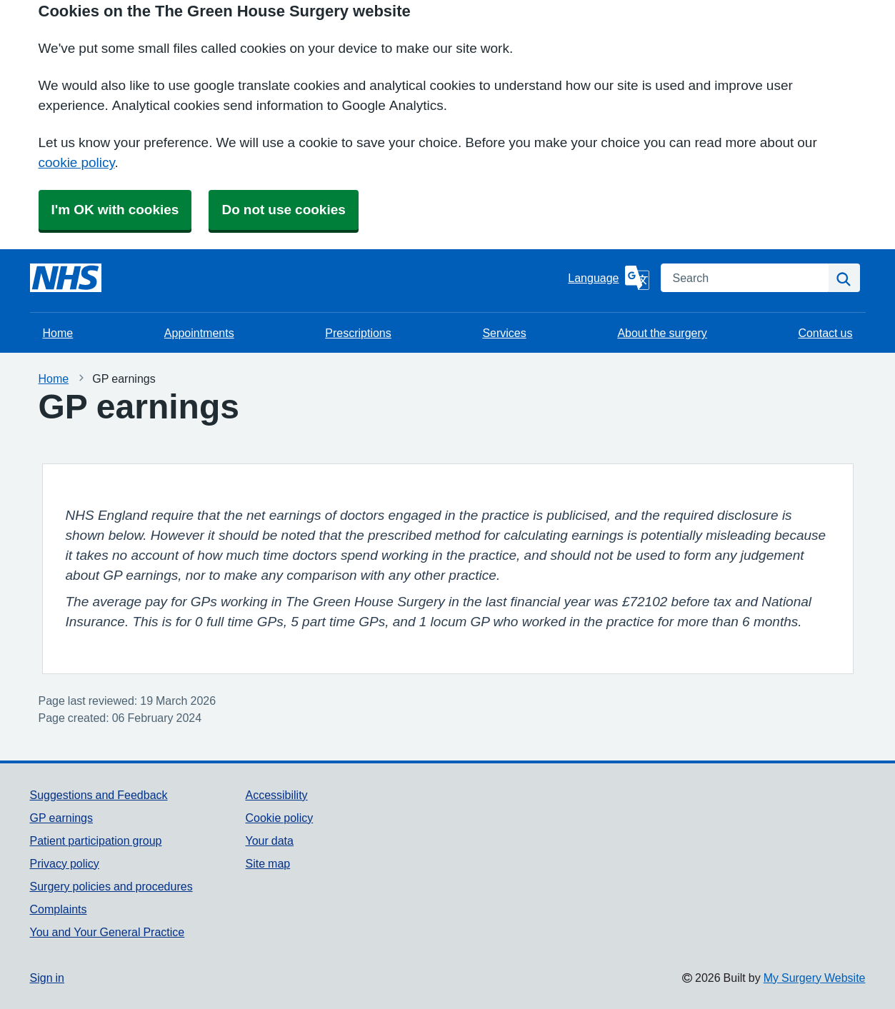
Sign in (47, 977)
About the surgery (661, 332)
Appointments (199, 332)
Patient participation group (96, 840)
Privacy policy (64, 863)
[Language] (608, 277)
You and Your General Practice (107, 932)
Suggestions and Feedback (99, 794)
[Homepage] (65, 277)
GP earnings (62, 817)
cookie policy (77, 162)
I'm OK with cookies (115, 209)
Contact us (825, 332)
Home (58, 332)
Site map (267, 863)
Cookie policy (279, 817)
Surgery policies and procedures (111, 886)
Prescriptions (358, 332)
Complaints (58, 909)
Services (504, 332)
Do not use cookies (283, 209)
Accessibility (276, 794)
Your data (269, 840)
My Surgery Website (815, 977)
